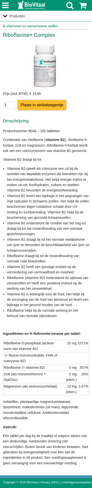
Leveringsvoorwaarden (76, 482)
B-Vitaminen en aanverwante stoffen (30, 26)
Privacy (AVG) (50, 482)
